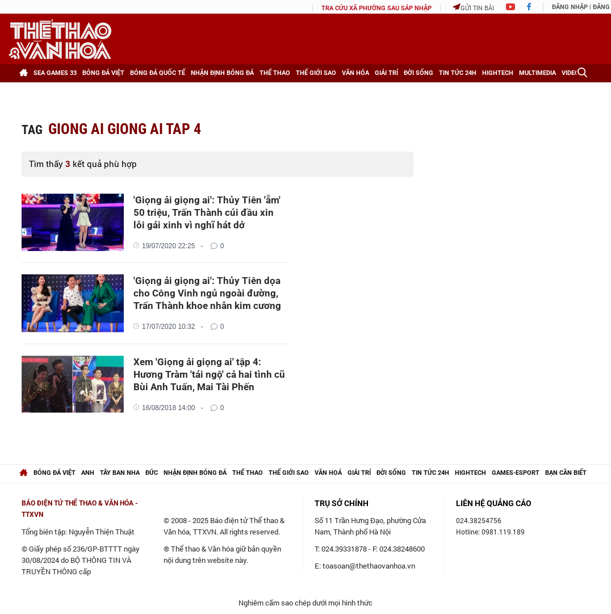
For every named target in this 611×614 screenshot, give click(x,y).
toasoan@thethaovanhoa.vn (369, 566)
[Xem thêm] (31, 91)
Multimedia (537, 73)
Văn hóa (355, 73)
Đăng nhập (570, 7)
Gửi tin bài (473, 7)
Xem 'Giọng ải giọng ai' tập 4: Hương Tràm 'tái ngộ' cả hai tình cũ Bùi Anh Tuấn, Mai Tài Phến (209, 374)
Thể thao (275, 73)
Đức (151, 473)
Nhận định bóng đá (222, 73)
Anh (87, 473)
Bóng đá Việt (103, 73)
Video (570, 73)
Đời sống (418, 73)
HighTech (497, 73)
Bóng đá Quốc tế (157, 73)
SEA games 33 (55, 73)
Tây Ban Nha (120, 473)
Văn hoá (328, 473)
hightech (470, 473)
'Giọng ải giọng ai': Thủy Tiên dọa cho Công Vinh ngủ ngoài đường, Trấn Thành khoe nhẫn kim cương (207, 293)
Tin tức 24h (457, 73)
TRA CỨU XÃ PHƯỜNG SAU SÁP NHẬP (376, 8)
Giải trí (386, 73)
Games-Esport (515, 473)
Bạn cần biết (566, 473)
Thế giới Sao (316, 73)
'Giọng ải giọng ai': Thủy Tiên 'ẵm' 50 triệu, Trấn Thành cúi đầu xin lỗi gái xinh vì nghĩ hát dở (207, 212)
